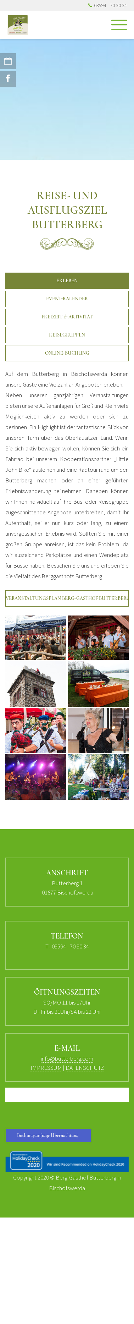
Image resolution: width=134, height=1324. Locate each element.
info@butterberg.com (67, 1058)
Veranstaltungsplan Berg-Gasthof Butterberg (67, 598)
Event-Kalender (67, 299)
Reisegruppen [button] (67, 335)
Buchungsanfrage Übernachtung (48, 1135)
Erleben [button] (67, 281)
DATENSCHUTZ (85, 1068)
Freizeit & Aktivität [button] (67, 317)
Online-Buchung (67, 353)
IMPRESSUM (46, 1068)
